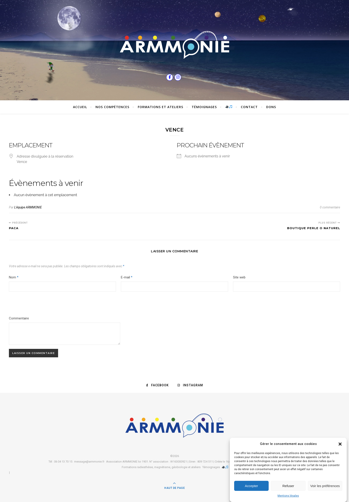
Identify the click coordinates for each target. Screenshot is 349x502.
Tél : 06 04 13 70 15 (60, 461)
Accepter (251, 486)
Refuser (288, 486)
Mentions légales (288, 495)
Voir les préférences (325, 486)
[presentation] (39, 305)
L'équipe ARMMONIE (28, 207)
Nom (13, 277)
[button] (340, 444)
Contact (249, 107)
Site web (239, 277)
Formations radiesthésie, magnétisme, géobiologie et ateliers (161, 467)
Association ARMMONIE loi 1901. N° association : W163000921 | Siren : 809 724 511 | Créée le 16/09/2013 (173, 461)
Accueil (80, 107)
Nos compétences (112, 107)
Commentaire (19, 318)
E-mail (126, 277)
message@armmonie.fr (89, 461)
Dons (271, 107)
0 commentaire (330, 207)
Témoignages (204, 107)
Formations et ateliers (160, 107)
